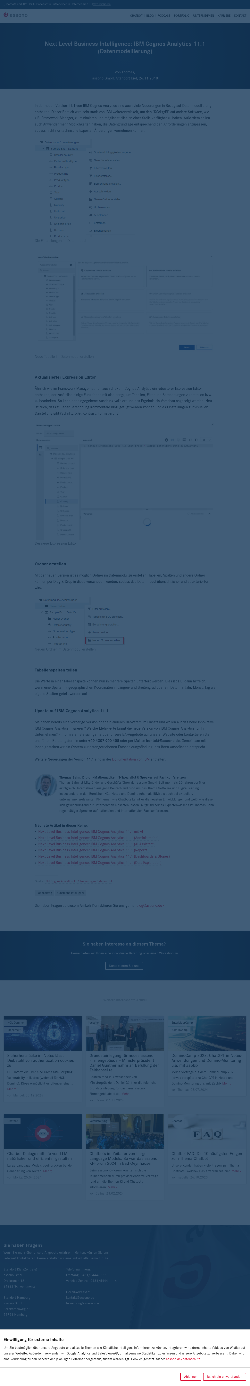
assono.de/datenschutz (183, 1359)
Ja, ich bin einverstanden (224, 1377)
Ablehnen (190, 1377)
